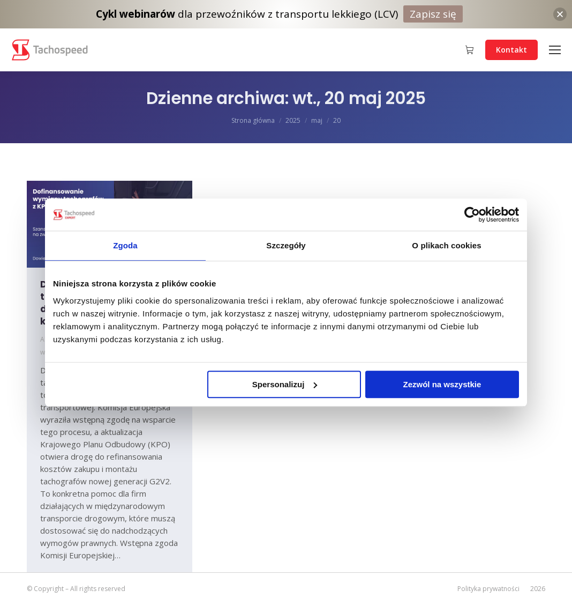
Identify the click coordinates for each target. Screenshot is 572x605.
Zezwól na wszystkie (442, 384)
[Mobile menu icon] (554, 49)
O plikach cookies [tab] (446, 245)
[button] (560, 14)
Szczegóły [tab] (285, 245)
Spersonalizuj (285, 384)
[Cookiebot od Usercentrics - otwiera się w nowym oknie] (472, 214)
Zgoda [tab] (125, 245)
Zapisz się (433, 14)
